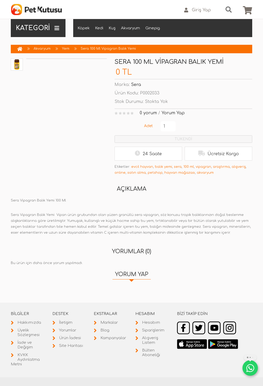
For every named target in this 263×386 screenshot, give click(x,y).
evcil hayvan (142, 167)
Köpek (84, 28)
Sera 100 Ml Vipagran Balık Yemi (108, 48)
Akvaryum (130, 28)
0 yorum (148, 113)
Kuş (112, 28)
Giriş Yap (197, 10)
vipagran (203, 167)
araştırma (221, 167)
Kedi (99, 28)
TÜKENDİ (183, 139)
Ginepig (152, 28)
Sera (136, 84)
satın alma (136, 172)
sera (178, 167)
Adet (148, 126)
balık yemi (163, 167)
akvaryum (205, 172)
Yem (65, 48)
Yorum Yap (173, 113)
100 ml (188, 167)
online (120, 172)
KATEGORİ (37, 28)
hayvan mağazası (179, 172)
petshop (155, 172)
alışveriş (239, 167)
